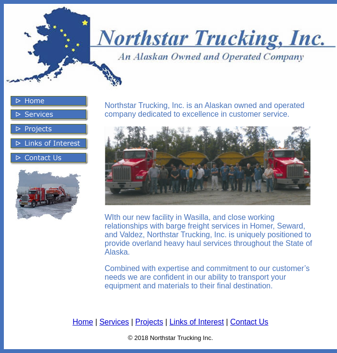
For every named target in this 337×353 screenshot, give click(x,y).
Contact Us (249, 322)
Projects (149, 322)
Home (82, 322)
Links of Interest (196, 322)
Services (114, 322)
